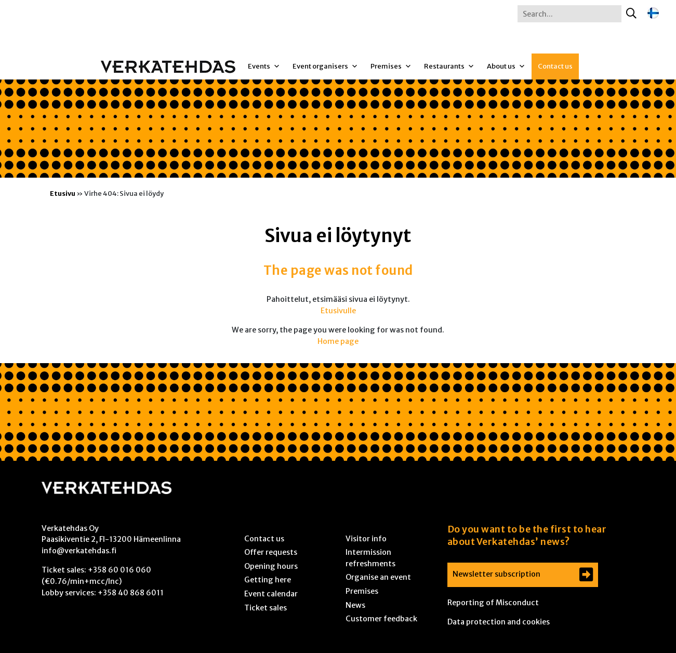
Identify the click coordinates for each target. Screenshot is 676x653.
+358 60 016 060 (119, 570)
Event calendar (271, 593)
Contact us (555, 66)
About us (506, 66)
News (355, 605)
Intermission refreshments (370, 558)
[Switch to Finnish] (653, 13)
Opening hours (271, 566)
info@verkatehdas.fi (79, 550)
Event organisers (325, 66)
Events (264, 66)
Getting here (267, 579)
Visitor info (366, 538)
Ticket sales (265, 607)
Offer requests (270, 552)
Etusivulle (338, 310)
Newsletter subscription (496, 574)
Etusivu (62, 193)
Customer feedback (381, 618)
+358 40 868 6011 (131, 592)
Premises (391, 66)
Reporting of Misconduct (493, 602)
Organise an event (378, 577)
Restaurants (449, 66)
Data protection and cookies (498, 622)
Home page (338, 341)
